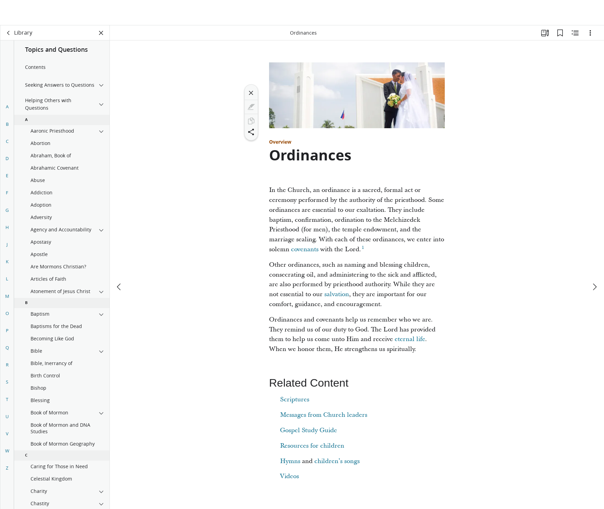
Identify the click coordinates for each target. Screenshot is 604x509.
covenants (304, 249)
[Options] (590, 32)
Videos (289, 476)
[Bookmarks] (560, 32)
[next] (594, 261)
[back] (8, 32)
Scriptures (294, 399)
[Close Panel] (101, 32)
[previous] (119, 261)
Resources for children (312, 445)
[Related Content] (575, 32)
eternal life (410, 339)
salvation (336, 294)
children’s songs (337, 461)
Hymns (290, 461)
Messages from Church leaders (323, 415)
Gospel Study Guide (308, 430)
